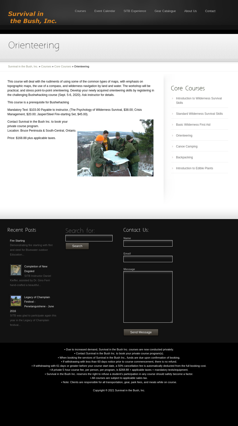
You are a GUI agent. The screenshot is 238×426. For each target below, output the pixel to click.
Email (127, 253)
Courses (80, 11)
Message (129, 269)
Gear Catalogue (165, 11)
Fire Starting (17, 240)
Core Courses (62, 66)
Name (127, 238)
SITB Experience (134, 11)
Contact (210, 11)
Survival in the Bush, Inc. (23, 66)
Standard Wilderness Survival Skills (199, 113)
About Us (190, 11)
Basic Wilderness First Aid (193, 124)
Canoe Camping (187, 146)
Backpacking (184, 157)
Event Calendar (104, 11)
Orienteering (184, 135)
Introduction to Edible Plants (194, 168)
